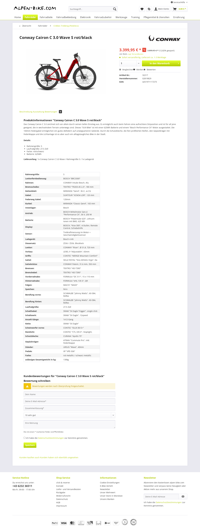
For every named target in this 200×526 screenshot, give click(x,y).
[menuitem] (93, 10)
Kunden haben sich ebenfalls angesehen (59, 457)
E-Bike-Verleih (106, 486)
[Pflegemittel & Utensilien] (156, 17)
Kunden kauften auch (29, 457)
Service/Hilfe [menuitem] (178, 2)
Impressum (61, 505)
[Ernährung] (179, 17)
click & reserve (63, 482)
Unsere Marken (107, 499)
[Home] (17, 17)
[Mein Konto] (161, 9)
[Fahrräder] (30, 17)
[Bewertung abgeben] (69, 415)
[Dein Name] (69, 394)
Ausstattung (38, 111)
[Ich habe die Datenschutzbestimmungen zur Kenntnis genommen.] (24, 438)
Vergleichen (126, 69)
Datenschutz (62, 499)
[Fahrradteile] (46, 17)
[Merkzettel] (142, 9)
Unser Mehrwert (107, 492)
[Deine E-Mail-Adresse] (69, 401)
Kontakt (59, 486)
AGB (58, 502)
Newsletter (105, 489)
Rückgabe (60, 492)
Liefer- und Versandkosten (68, 489)
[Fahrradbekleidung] (66, 17)
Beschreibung (25, 111)
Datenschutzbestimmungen (51, 438)
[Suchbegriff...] (93, 9)
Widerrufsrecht (63, 495)
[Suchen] (115, 9)
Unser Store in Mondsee (111, 495)
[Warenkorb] (180, 9)
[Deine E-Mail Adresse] (161, 496)
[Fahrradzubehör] (103, 17)
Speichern (30, 445)
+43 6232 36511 (22, 486)
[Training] (135, 17)
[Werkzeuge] (121, 17)
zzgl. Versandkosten (135, 54)
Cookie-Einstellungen (110, 482)
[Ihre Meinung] (69, 424)
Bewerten (149, 69)
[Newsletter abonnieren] (183, 496)
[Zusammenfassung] (69, 408)
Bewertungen (53, 111)
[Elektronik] (85, 17)
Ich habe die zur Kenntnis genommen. (57, 438)
